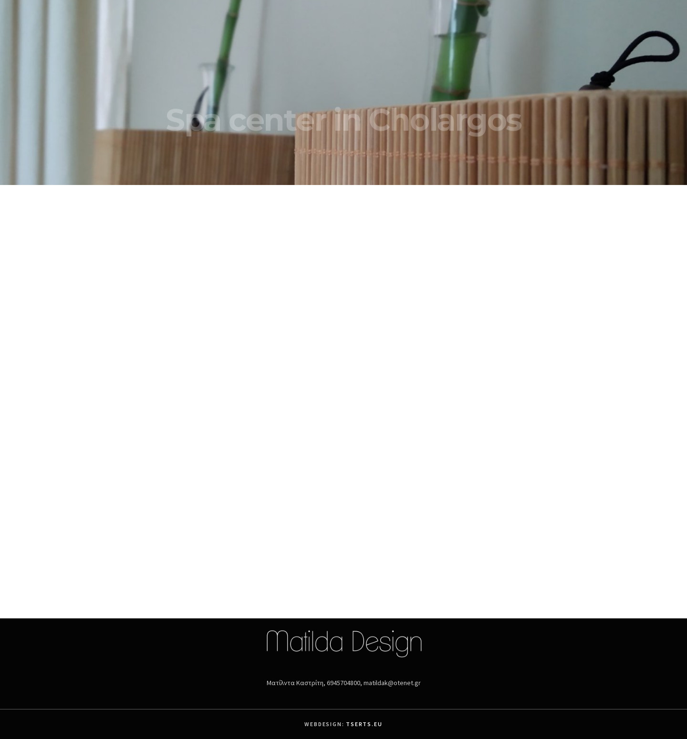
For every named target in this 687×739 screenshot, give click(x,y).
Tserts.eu (364, 724)
